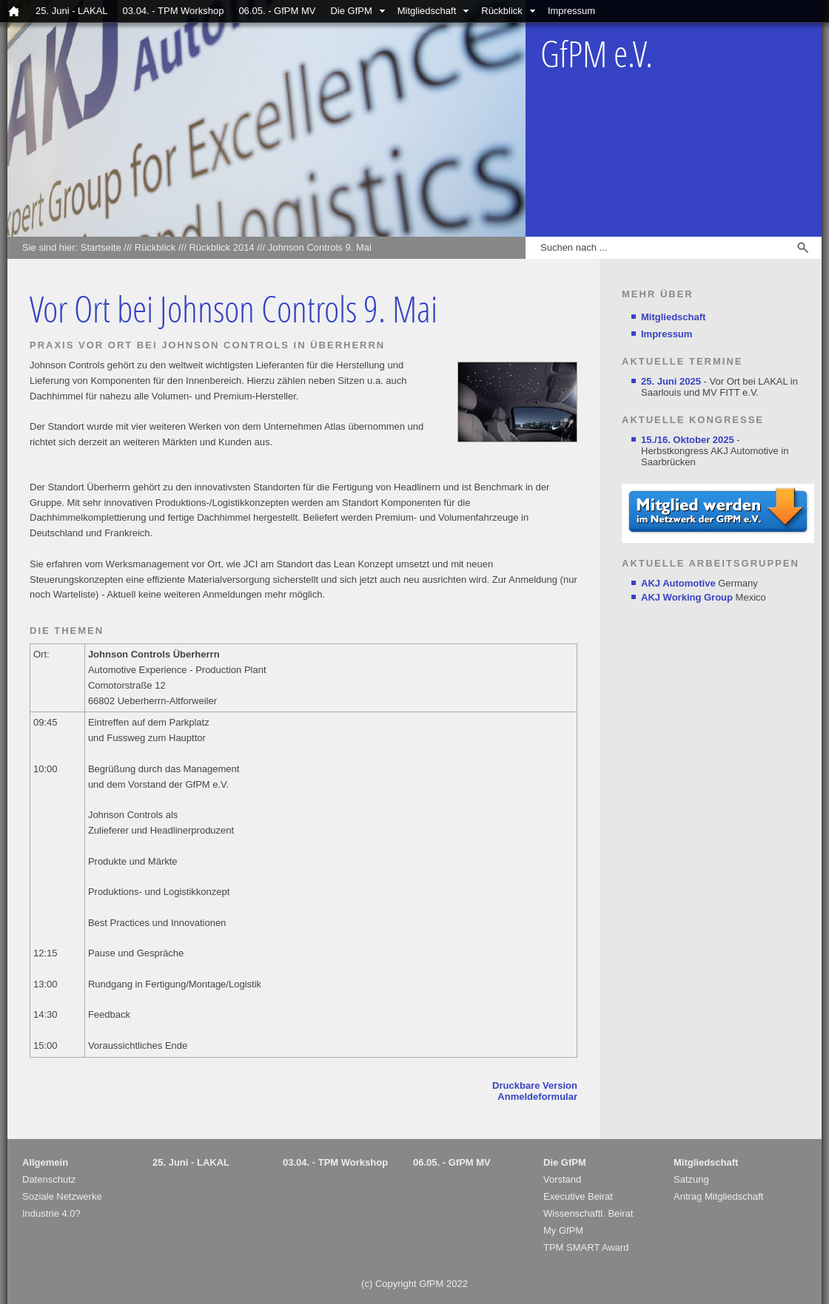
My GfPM (563, 1230)
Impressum (571, 10)
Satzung (691, 1179)
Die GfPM (351, 10)
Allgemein (45, 1162)
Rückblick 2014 (221, 247)
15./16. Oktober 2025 (687, 439)
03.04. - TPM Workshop (173, 10)
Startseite (101, 247)
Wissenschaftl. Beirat (588, 1213)
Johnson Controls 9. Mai (320, 247)
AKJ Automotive (678, 583)
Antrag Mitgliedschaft (718, 1196)
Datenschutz (48, 1179)
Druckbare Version (534, 1085)
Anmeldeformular (537, 1096)
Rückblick (502, 10)
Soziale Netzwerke (62, 1196)
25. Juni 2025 (671, 381)
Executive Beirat (578, 1196)
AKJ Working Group (687, 597)
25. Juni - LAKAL (72, 10)
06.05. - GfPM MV (276, 10)
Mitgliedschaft (426, 10)
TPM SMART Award (586, 1247)
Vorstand (562, 1179)
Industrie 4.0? (51, 1213)
